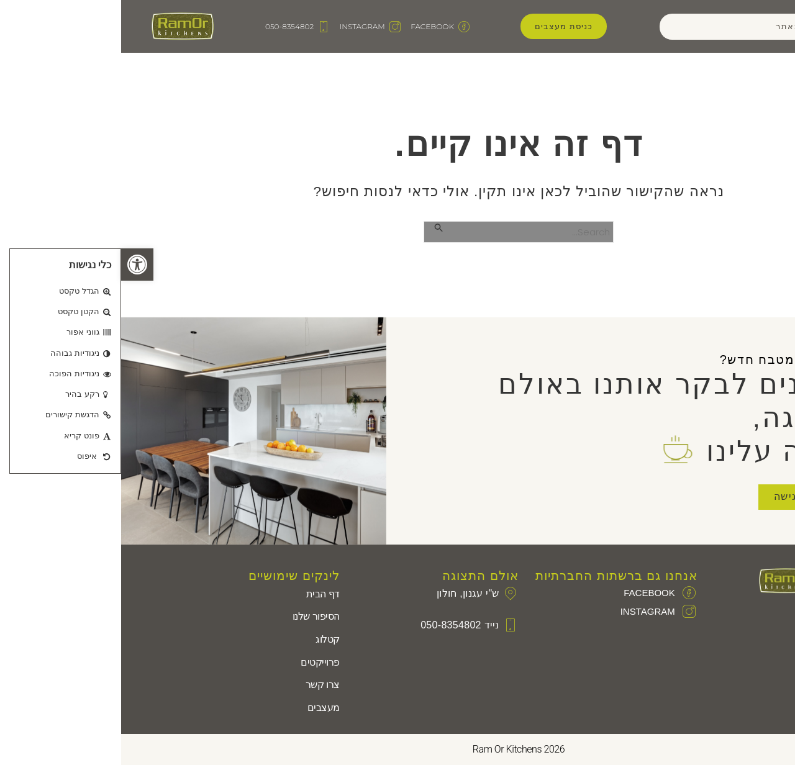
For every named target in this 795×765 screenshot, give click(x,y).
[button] (16, 264)
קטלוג (206, 639)
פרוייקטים (199, 662)
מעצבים (202, 707)
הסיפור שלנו (195, 616)
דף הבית (202, 594)
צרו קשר (201, 684)
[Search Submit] (317, 227)
